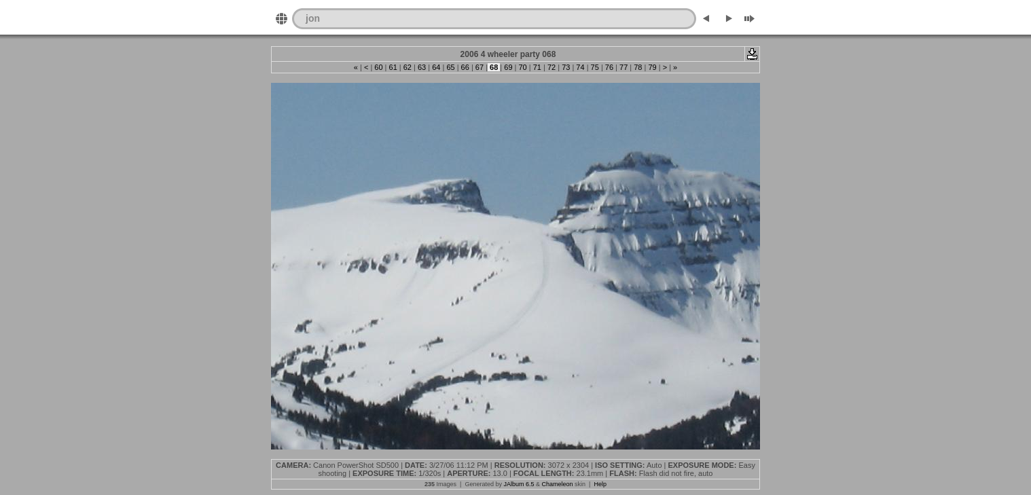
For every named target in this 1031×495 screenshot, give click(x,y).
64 (436, 67)
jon (313, 18)
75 (595, 67)
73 (566, 67)
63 (422, 67)
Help (600, 484)
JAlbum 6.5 (518, 484)
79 (652, 67)
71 (537, 67)
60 (378, 67)
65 (450, 67)
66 (465, 67)
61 (392, 67)
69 (508, 67)
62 (407, 67)
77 (623, 67)
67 (479, 67)
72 (551, 67)
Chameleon (557, 484)
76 (609, 67)
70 (522, 67)
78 (638, 67)
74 (580, 67)
